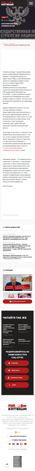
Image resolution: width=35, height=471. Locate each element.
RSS (18, 432)
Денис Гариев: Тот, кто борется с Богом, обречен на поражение (24, 327)
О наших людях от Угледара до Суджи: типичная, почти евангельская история (9, 328)
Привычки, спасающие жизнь (24, 340)
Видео (4, 17)
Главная (4, 43)
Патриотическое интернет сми (18, 411)
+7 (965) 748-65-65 (19, 440)
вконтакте (13, 370)
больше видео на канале (17, 301)
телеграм (13, 363)
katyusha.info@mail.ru (18, 436)
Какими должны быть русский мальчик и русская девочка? (9, 342)
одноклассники (15, 378)
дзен (12, 384)
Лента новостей (11, 227)
